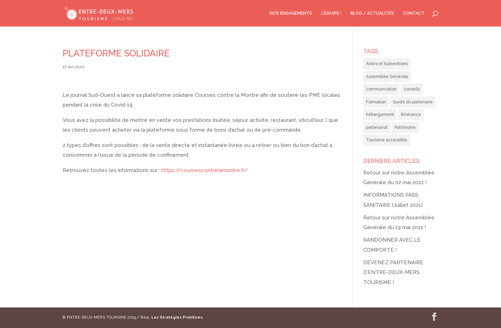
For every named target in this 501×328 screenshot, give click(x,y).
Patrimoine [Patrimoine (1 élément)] (405, 127)
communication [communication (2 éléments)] (381, 89)
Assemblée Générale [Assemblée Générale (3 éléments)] (387, 76)
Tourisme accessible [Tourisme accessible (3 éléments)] (386, 140)
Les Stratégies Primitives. (177, 317)
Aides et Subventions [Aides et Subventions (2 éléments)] (387, 63)
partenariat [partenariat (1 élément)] (377, 127)
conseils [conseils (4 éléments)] (412, 89)
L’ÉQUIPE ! (331, 13)
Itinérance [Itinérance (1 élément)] (411, 114)
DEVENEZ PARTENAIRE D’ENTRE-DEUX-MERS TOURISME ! (393, 272)
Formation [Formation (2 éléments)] (376, 102)
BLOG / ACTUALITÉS (372, 13)
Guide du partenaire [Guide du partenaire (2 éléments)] (413, 102)
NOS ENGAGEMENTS (291, 13)
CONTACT (413, 13)
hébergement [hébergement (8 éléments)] (380, 114)
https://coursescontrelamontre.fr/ (204, 170)
